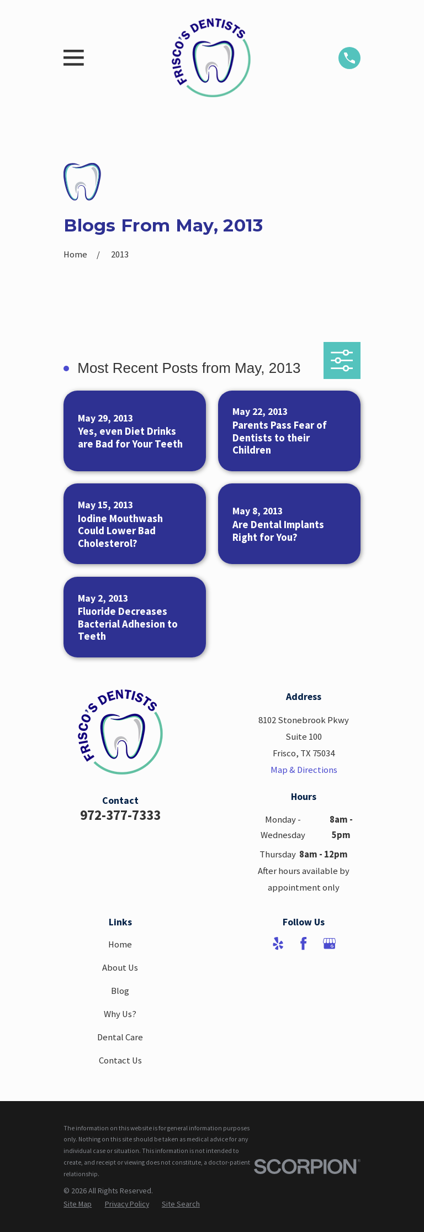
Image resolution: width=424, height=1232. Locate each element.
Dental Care (120, 1037)
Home (120, 944)
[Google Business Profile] (329, 943)
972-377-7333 (120, 815)
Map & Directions (304, 770)
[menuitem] (77, 1204)
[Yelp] (278, 943)
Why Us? (120, 1014)
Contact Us (120, 1060)
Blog (120, 991)
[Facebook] (303, 943)
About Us (120, 967)
